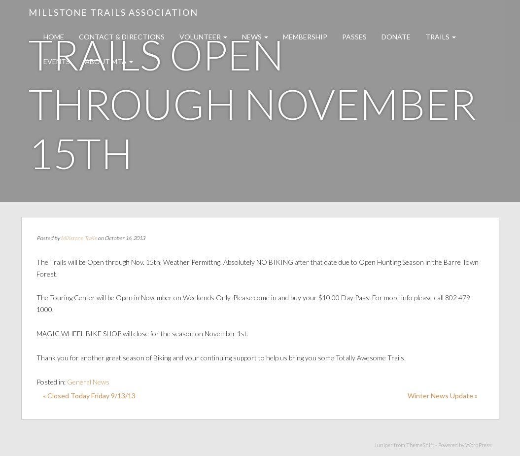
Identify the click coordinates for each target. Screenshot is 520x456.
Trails (440, 37)
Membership (305, 37)
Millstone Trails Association (113, 12)
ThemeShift (420, 445)
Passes (354, 37)
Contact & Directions (122, 37)
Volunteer (203, 37)
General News (88, 382)
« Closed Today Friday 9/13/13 (89, 395)
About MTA (109, 61)
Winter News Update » (443, 395)
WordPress (478, 445)
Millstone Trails (79, 238)
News (255, 37)
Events (56, 61)
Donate (396, 37)
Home (53, 37)
